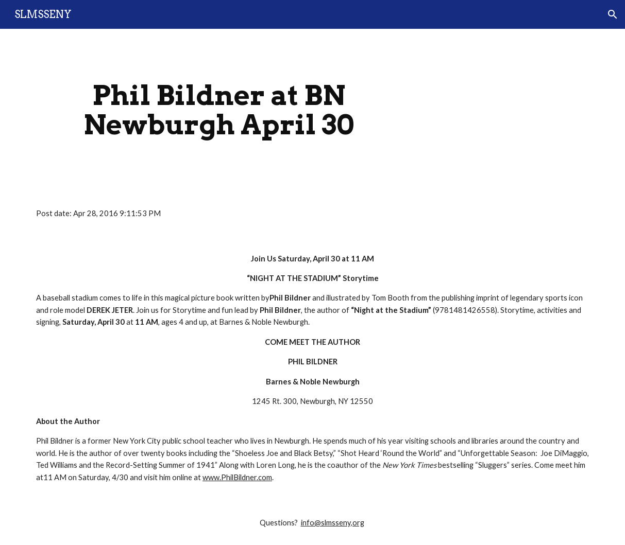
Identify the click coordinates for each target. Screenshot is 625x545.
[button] (612, 14)
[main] (219, 110)
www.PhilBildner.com (237, 477)
